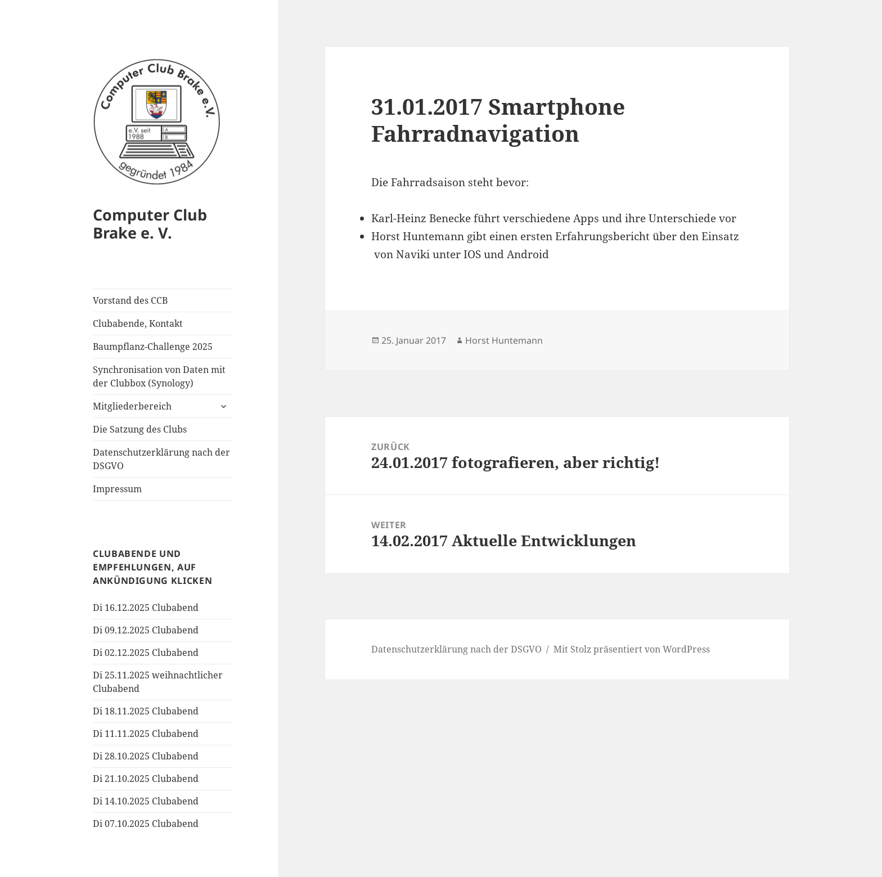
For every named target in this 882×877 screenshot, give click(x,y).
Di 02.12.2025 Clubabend (146, 652)
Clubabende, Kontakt (138, 323)
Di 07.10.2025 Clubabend (146, 823)
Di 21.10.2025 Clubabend (146, 778)
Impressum (117, 489)
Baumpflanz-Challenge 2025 (153, 346)
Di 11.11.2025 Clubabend (146, 733)
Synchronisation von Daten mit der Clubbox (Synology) (159, 376)
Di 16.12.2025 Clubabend (146, 607)
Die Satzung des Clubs (140, 429)
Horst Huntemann (504, 340)
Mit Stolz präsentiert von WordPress (632, 649)
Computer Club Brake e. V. (150, 223)
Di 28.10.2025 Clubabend (146, 756)
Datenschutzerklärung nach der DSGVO (161, 459)
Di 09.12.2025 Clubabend (146, 630)
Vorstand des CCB (130, 300)
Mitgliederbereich (132, 406)
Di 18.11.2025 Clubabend (146, 711)
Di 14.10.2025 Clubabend (146, 801)
